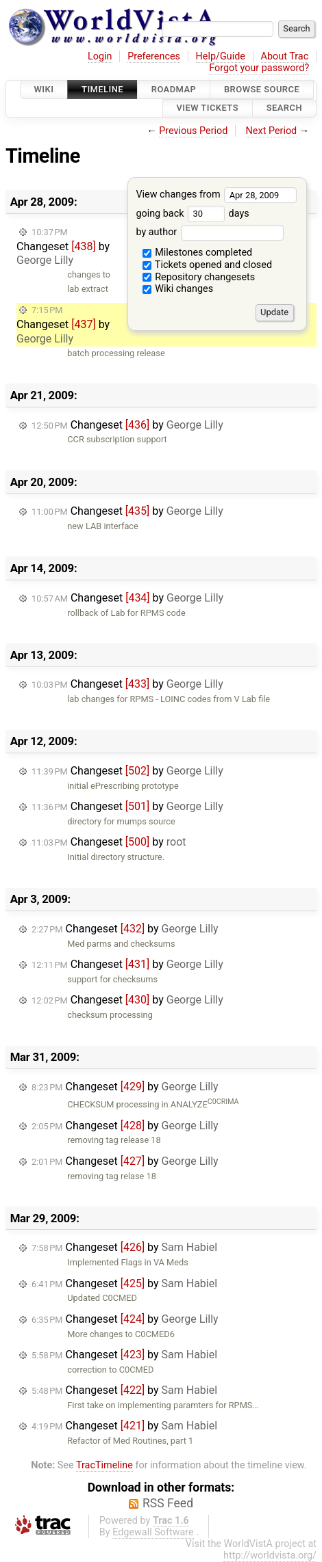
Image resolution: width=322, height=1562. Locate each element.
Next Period (271, 131)
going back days (192, 213)
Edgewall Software (153, 1532)
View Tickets (207, 108)
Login (100, 56)
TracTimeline (104, 1465)
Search (284, 108)
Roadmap (174, 89)
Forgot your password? (259, 68)
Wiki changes (178, 289)
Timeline (102, 89)
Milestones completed (198, 252)
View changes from (216, 194)
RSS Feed (168, 1503)
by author (209, 232)
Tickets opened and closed (207, 265)
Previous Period (193, 131)
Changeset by (63, 247)
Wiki (44, 89)
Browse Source (261, 89)
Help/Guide (220, 56)
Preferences (153, 56)
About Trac (285, 56)
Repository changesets (199, 277)
